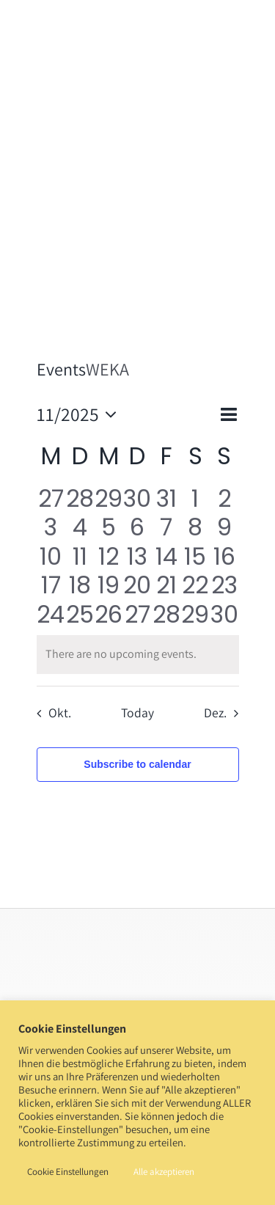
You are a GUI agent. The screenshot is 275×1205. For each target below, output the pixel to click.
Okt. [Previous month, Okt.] (59, 712)
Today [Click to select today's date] (137, 712)
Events (61, 369)
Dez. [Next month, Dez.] (215, 712)
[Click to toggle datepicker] (81, 414)
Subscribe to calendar (137, 764)
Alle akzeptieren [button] (163, 1171)
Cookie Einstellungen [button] (68, 1171)
